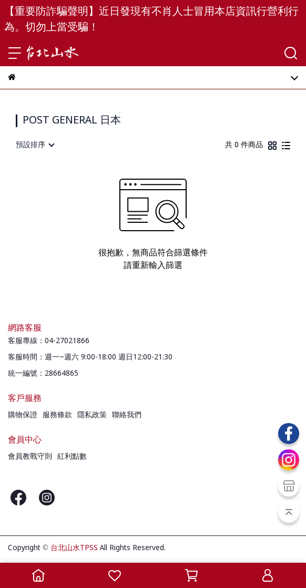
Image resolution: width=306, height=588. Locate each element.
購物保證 (22, 415)
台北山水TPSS (74, 548)
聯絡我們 (126, 415)
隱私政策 (92, 415)
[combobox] (35, 145)
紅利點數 (72, 456)
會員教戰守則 (30, 456)
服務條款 (57, 415)
